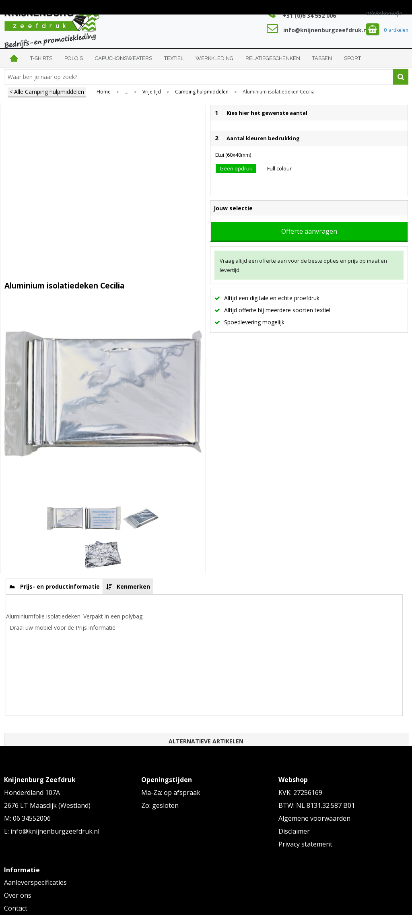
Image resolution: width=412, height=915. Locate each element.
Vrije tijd (151, 91)
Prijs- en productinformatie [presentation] (60, 586)
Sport (352, 58)
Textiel (173, 58)
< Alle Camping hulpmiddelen (46, 91)
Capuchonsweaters (123, 58)
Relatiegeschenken (272, 58)
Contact (15, 908)
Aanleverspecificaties (35, 882)
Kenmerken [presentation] (133, 586)
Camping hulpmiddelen (202, 91)
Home (14, 58)
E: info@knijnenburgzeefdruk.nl (51, 831)
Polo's (73, 58)
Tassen (322, 58)
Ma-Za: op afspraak (170, 792)
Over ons (17, 895)
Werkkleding (214, 58)
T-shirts (41, 58)
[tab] (54, 586)
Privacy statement (305, 844)
